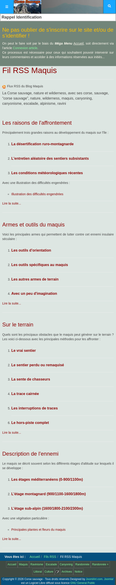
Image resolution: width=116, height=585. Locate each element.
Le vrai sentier (23, 350)
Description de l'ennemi (30, 454)
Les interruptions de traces (34, 408)
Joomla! (109, 579)
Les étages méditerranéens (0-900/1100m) (47, 479)
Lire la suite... (11, 203)
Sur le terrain (17, 324)
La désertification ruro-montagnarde (42, 144)
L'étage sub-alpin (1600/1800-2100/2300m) (47, 508)
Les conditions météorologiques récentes (47, 173)
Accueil (35, 557)
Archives (67, 571)
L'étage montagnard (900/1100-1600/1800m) (48, 494)
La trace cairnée (25, 394)
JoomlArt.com (94, 579)
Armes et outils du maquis (33, 224)
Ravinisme (37, 564)
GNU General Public (82, 583)
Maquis (23, 564)
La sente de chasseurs (30, 379)
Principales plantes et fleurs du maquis (38, 529)
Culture (49, 571)
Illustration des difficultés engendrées (37, 194)
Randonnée (82, 564)
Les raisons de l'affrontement (37, 123)
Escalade (51, 564)
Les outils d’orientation (31, 250)
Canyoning (66, 564)
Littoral (38, 571)
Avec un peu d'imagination (34, 293)
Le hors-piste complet (30, 423)
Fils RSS (50, 557)
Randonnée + (100, 564)
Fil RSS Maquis (29, 70)
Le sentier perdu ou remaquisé (37, 365)
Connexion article (25, 48)
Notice (78, 571)
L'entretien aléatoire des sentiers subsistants (50, 158)
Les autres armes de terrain (35, 279)
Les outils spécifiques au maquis (39, 265)
